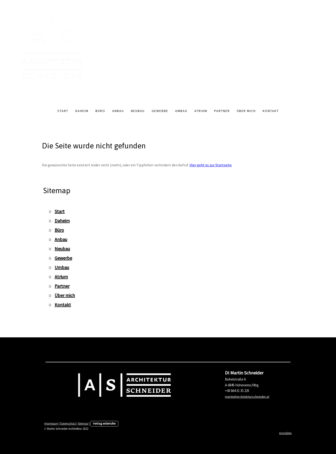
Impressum (51, 423)
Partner (222, 111)
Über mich (246, 111)
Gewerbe (160, 111)
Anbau (118, 111)
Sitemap (83, 423)
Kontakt (271, 111)
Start (62, 111)
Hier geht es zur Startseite (210, 165)
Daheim (81, 111)
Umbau (181, 111)
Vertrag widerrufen (104, 423)
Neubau (138, 111)
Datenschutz (68, 423)
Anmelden (285, 433)
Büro (100, 111)
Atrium (200, 111)
